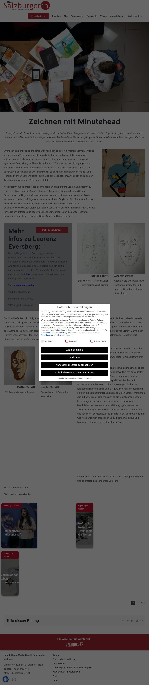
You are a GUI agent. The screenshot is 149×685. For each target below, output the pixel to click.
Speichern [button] (74, 357)
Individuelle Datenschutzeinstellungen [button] (74, 372)
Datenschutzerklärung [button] (75, 378)
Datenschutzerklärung (58, 333)
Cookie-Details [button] (62, 378)
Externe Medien (98, 341)
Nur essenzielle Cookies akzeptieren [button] (74, 365)
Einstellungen (46, 335)
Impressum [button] (87, 378)
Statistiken (71, 341)
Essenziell (46, 341)
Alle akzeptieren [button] (74, 350)
